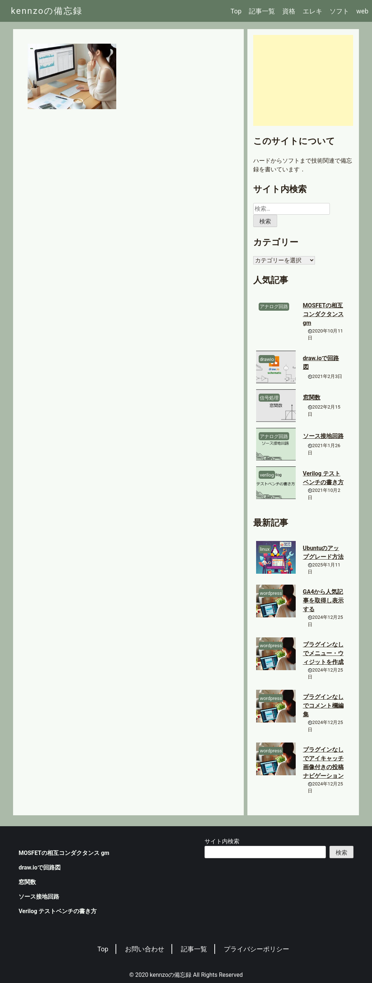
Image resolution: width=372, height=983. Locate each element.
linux (265, 549)
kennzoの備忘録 (47, 11)
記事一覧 (262, 11)
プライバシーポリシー (256, 949)
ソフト (339, 11)
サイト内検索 (222, 841)
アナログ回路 (274, 306)
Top (236, 11)
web (362, 11)
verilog (267, 475)
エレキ (312, 11)
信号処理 (269, 398)
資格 (288, 11)
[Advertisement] (303, 80)
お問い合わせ (144, 949)
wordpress (271, 593)
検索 (341, 852)
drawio (267, 359)
